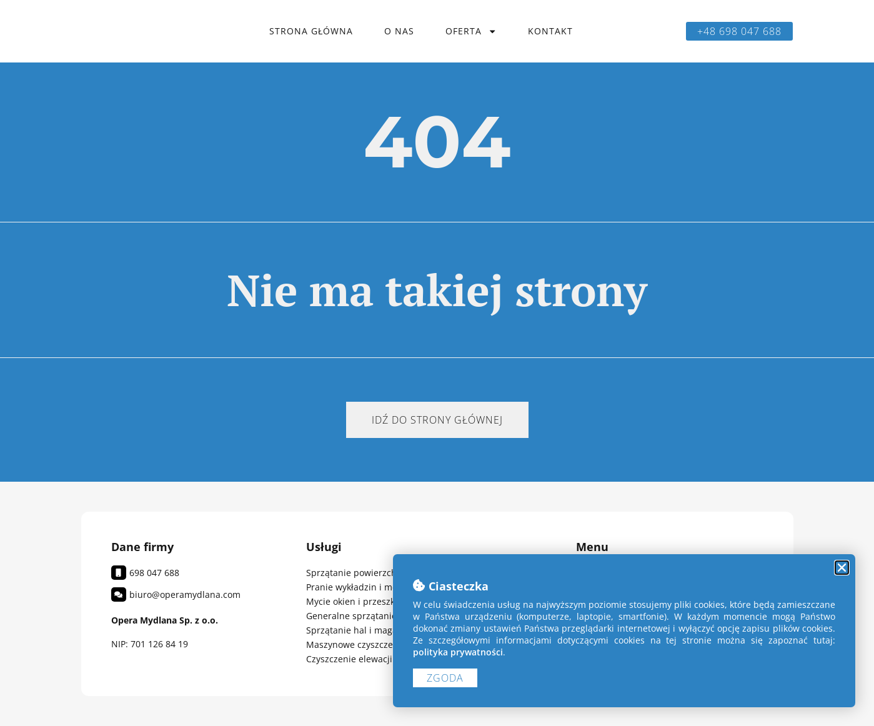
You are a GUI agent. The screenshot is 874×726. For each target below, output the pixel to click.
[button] (842, 568)
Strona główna (311, 31)
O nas (399, 31)
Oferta (471, 31)
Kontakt (550, 31)
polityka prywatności (458, 652)
